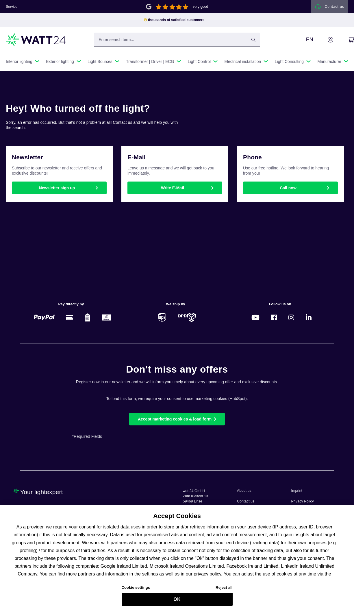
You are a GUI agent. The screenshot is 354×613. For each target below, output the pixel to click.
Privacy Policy (302, 501)
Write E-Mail (172, 188)
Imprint (297, 491)
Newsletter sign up (57, 188)
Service (11, 7)
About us (244, 491)
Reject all (224, 590)
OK (176, 601)
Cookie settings (136, 590)
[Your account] (324, 40)
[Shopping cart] (344, 40)
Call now (288, 188)
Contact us (245, 501)
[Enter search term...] (177, 40)
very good (200, 7)
